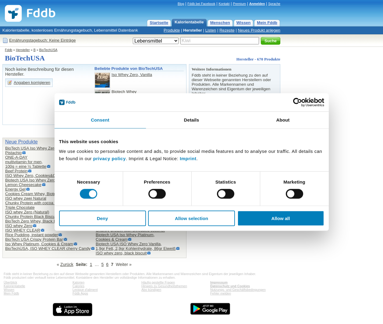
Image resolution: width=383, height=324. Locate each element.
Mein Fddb (267, 22)
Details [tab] (191, 119)
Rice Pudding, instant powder (31, 235)
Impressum (219, 282)
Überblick (10, 282)
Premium (239, 3)
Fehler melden (220, 293)
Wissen (243, 22)
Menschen (220, 22)
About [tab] (283, 119)
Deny (102, 218)
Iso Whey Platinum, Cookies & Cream (39, 244)
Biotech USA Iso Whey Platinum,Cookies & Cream (125, 237)
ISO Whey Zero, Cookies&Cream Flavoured (44, 175)
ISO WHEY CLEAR (22, 230)
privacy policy (109, 158)
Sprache (274, 3)
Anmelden (257, 3)
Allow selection (191, 218)
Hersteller (192, 30)
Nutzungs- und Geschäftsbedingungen (238, 289)
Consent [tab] (100, 119)
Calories (78, 286)
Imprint (188, 158)
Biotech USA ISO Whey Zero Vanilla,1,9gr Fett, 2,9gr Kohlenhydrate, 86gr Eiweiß (136, 246)
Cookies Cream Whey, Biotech (32, 193)
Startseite (159, 22)
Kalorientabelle (189, 22)
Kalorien (78, 282)
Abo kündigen (151, 289)
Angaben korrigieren (32, 82)
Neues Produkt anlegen (259, 30)
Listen (210, 30)
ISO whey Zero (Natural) (27, 212)
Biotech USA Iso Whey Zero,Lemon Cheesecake (31, 182)
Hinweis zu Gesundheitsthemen (164, 286)
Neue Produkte (21, 141)
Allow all (280, 218)
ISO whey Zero (18, 225)
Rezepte (227, 30)
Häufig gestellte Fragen (158, 282)
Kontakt (223, 3)
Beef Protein (16, 171)
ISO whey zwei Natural (25, 198)
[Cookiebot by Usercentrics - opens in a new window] (297, 102)
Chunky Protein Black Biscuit (31, 216)
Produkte (172, 30)
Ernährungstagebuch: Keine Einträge (42, 40)
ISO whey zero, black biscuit (121, 253)
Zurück (66, 264)
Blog (181, 3)
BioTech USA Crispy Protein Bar (34, 239)
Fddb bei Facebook (201, 3)
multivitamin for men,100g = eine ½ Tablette (25, 164)
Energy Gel (15, 189)
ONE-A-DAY (16, 157)
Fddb (8, 50)
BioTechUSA (48, 50)
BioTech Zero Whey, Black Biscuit (35, 221)
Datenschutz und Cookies (230, 286)
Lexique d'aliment (85, 289)
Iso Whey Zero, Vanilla (132, 74)
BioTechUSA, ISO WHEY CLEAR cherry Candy (47, 248)
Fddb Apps (80, 293)
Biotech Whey (124, 91)
